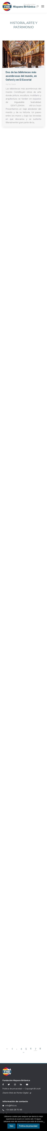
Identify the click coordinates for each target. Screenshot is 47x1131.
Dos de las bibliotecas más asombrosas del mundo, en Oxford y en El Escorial (21, 76)
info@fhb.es (10, 1105)
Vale (11, 1126)
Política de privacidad (12, 1089)
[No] (44, 1122)
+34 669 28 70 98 (12, 1109)
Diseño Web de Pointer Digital (17, 1093)
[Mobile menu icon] (42, 6)
